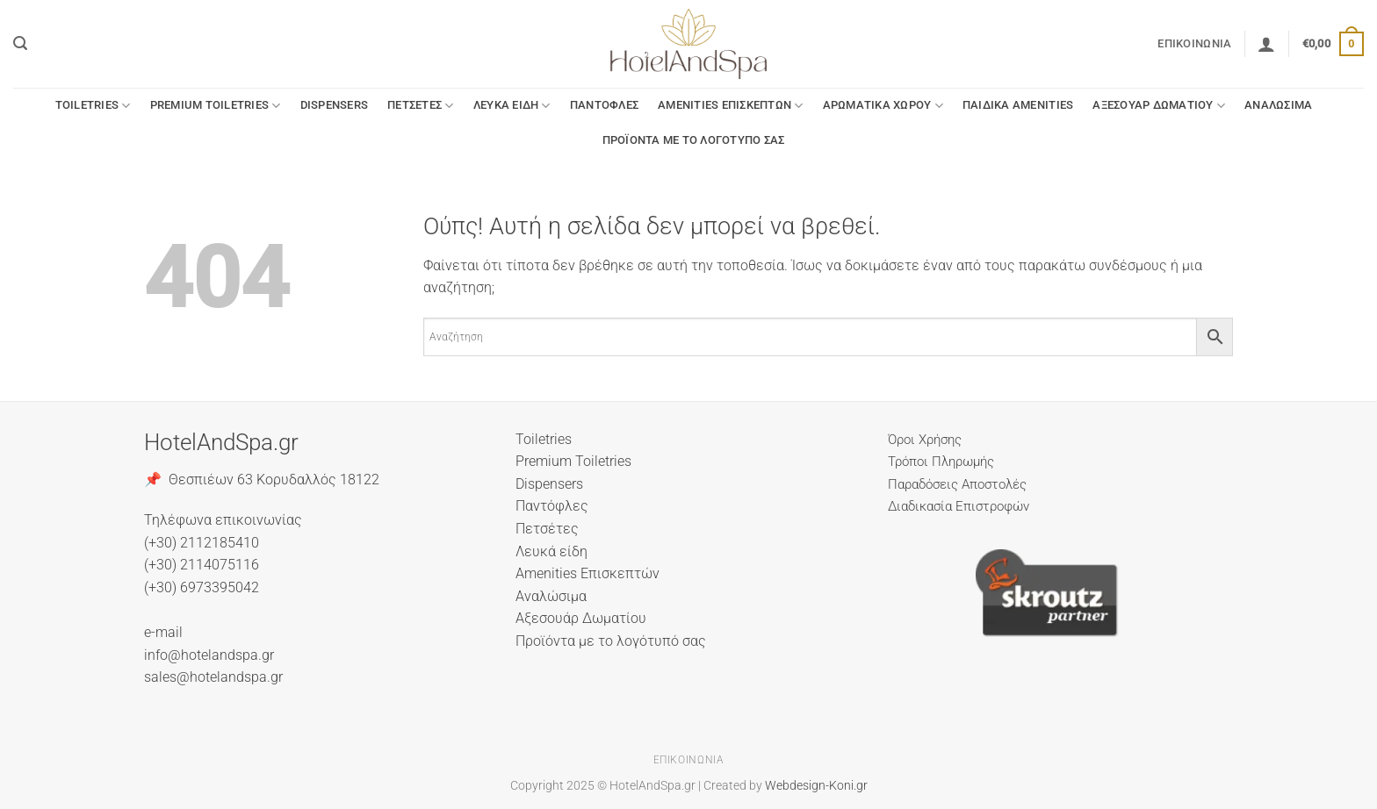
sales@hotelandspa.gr (213, 677)
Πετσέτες (420, 105)
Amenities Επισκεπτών (731, 105)
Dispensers (334, 104)
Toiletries (93, 105)
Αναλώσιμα (1278, 104)
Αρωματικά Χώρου (883, 105)
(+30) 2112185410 (201, 542)
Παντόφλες (604, 104)
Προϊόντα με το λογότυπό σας (693, 140)
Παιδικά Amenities (1017, 104)
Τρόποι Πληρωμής (941, 461)
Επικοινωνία (1194, 43)
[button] (20, 43)
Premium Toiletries (215, 105)
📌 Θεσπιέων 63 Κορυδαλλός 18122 (261, 479)
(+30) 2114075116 (201, 564)
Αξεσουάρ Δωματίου (1158, 105)
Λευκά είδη (512, 105)
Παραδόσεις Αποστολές (957, 484)
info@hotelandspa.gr (209, 655)
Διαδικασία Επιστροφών (958, 506)
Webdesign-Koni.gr (816, 785)
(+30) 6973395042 (201, 587)
